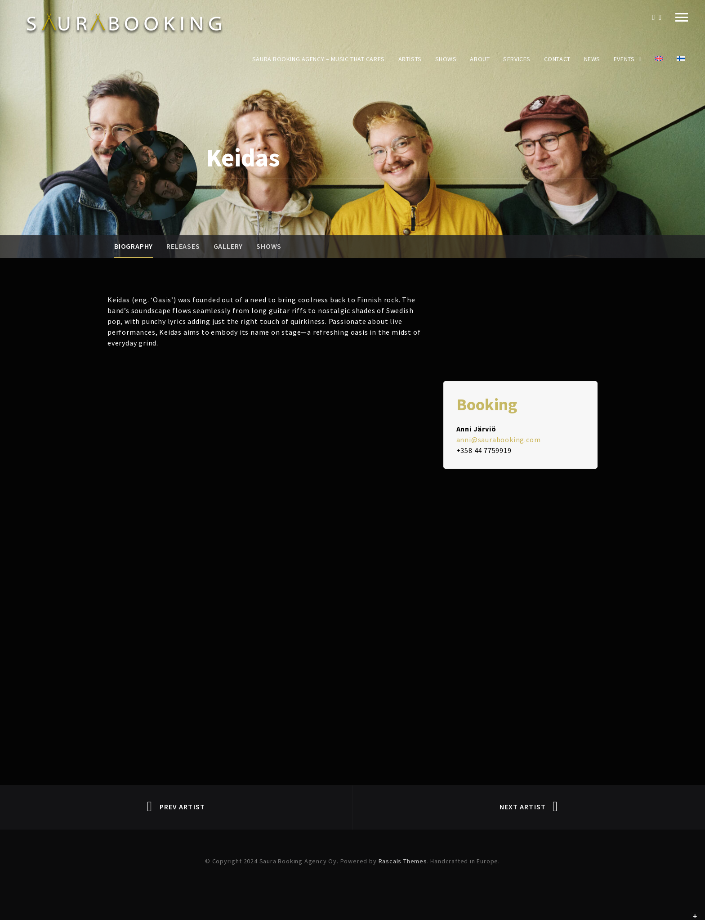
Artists (410, 59)
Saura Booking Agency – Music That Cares (318, 59)
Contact (557, 59)
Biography (133, 246)
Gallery (228, 246)
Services (516, 59)
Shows (446, 59)
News (592, 59)
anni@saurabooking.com (498, 439)
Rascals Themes (403, 861)
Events (624, 59)
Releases (183, 246)
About (480, 59)
